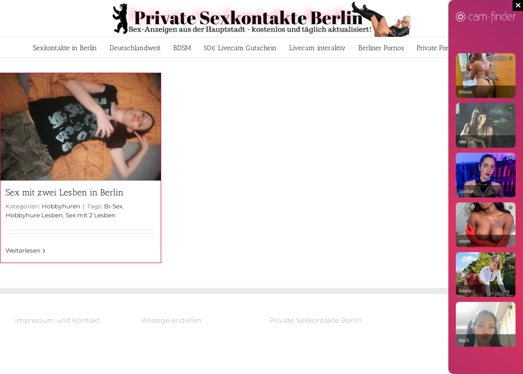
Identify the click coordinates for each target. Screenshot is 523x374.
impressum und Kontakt (57, 320)
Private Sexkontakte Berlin (315, 320)
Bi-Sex (113, 206)
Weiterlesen (22, 250)
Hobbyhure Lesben (34, 215)
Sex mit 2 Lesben (90, 215)
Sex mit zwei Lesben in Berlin (64, 192)
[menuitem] (65, 47)
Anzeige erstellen (172, 320)
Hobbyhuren (61, 206)
